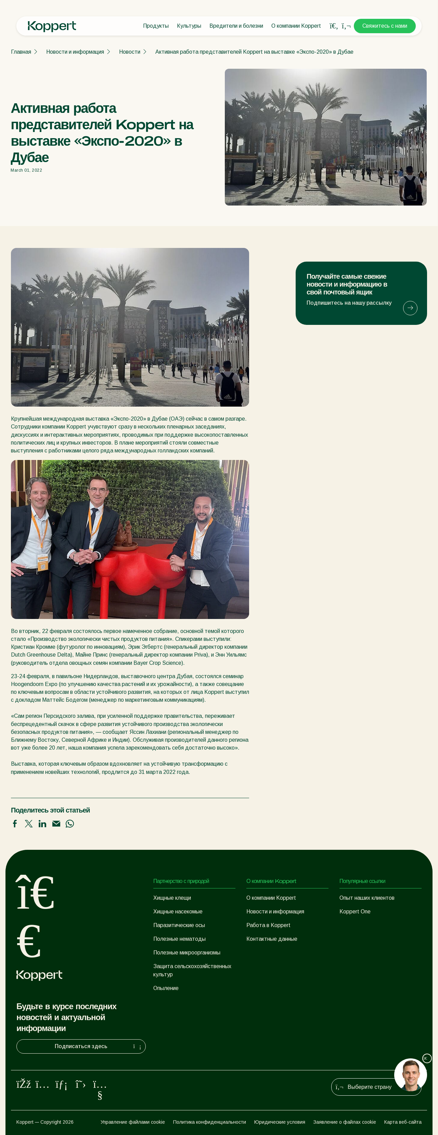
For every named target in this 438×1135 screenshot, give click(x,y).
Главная (21, 52)
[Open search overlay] (334, 26)
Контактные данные (271, 939)
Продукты (156, 26)
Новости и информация (75, 52)
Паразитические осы (179, 925)
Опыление (166, 988)
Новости (129, 52)
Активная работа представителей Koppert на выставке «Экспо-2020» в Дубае (254, 52)
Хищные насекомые (178, 911)
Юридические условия (279, 1122)
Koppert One (355, 911)
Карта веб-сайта (403, 1122)
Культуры (189, 26)
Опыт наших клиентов (367, 898)
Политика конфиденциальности (209, 1122)
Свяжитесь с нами (384, 26)
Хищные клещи (172, 898)
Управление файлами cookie (133, 1122)
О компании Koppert (296, 26)
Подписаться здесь (99, 1046)
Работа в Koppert (268, 925)
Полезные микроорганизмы (186, 952)
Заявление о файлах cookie (344, 1122)
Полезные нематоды (179, 939)
